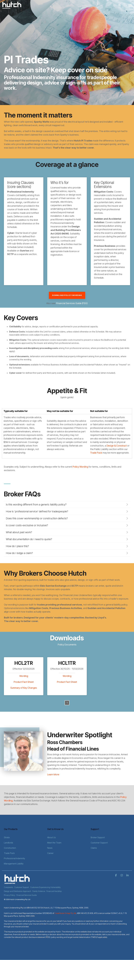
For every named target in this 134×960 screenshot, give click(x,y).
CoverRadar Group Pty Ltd (65, 913)
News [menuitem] (49, 848)
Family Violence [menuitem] (38, 891)
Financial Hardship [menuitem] (54, 891)
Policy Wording (80, 466)
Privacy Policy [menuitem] (9, 895)
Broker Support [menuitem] (98, 837)
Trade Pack (96, 452)
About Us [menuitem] (51, 837)
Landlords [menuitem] (8, 842)
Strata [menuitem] (7, 837)
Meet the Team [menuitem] (54, 842)
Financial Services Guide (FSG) (72, 303)
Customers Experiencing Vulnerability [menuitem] (45, 887)
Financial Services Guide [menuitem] (26, 895)
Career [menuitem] (50, 853)
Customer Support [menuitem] (99, 842)
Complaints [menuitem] (8, 887)
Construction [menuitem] (10, 848)
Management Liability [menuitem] (13, 863)
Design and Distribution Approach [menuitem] (17, 891)
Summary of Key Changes (23, 687)
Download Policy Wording (67, 295)
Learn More (53, 774)
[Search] (119, 5)
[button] (130, 5)
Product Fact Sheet (24, 682)
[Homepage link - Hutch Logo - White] (17, 883)
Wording (23, 676)
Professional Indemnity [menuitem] (14, 858)
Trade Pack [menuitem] (9, 853)
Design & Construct (117, 445)
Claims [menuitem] (94, 848)
